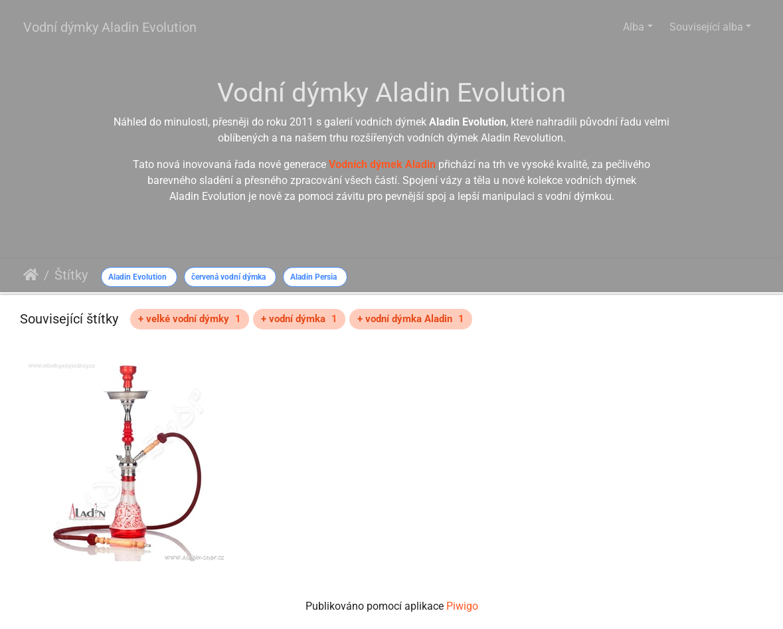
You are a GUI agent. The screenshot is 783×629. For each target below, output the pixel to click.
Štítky (71, 275)
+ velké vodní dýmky (189, 319)
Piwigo (462, 606)
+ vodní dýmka (299, 319)
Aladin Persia (313, 277)
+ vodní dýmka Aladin (410, 319)
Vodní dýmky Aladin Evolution (110, 27)
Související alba (706, 27)
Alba (633, 27)
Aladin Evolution (137, 277)
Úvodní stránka (31, 275)
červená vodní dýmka (228, 277)
